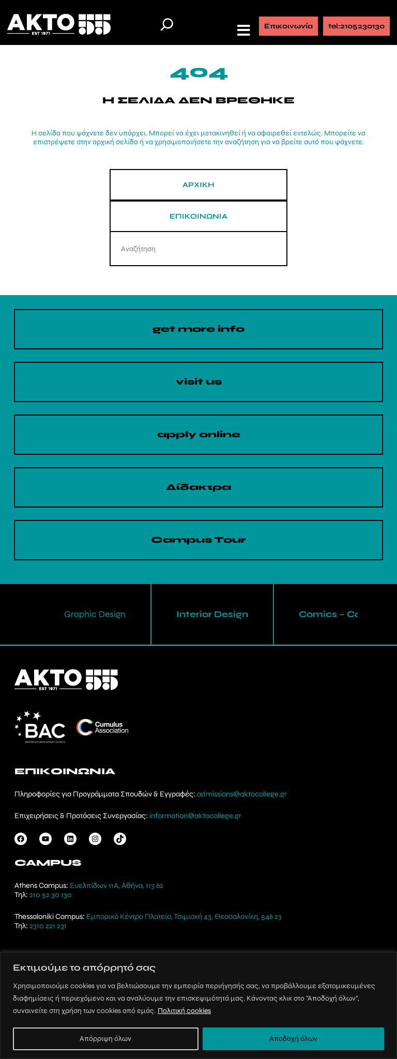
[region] (198, 1005)
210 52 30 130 (50, 894)
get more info (198, 329)
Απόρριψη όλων (105, 1038)
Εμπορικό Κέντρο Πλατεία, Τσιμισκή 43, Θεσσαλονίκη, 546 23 (184, 916)
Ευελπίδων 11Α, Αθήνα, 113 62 (116, 885)
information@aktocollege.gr (195, 815)
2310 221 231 (48, 925)
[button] (245, 30)
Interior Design (212, 614)
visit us (199, 381)
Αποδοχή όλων (293, 1038)
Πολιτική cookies (184, 1010)
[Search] (269, 248)
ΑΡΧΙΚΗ (198, 184)
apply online (198, 434)
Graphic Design (95, 614)
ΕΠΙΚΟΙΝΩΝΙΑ (198, 216)
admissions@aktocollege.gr (242, 794)
